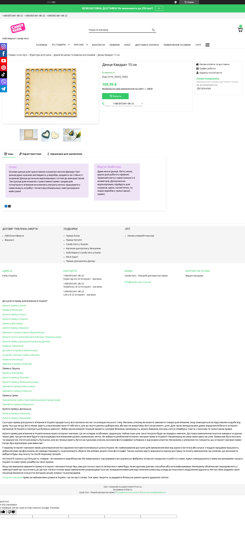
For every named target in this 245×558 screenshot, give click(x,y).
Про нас (79, 44)
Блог (127, 44)
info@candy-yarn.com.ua (137, 282)
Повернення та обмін (177, 44)
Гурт (198, 44)
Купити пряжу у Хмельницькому (20, 382)
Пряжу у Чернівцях (12, 373)
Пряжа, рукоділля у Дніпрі (80, 261)
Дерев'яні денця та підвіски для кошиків (74, 55)
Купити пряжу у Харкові (15, 327)
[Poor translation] (11, 512)
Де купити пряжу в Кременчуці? (20, 350)
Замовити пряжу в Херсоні (17, 391)
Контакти (98, 44)
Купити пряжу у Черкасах (16, 413)
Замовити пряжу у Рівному (17, 363)
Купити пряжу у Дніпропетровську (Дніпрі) (26, 341)
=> (159, 8)
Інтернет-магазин (12, 477)
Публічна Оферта (14, 235)
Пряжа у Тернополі (12, 345)
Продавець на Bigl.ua (122, 490)
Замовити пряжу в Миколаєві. (18, 386)
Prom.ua (138, 487)
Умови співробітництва (140, 235)
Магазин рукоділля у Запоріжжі (83, 248)
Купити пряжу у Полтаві (15, 377)
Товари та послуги (17, 55)
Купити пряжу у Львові (15, 319)
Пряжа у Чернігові (12, 309)
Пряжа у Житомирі (12, 323)
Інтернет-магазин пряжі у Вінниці (21, 355)
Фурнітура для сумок (40, 55)
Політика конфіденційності (153, 492)
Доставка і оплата (147, 44)
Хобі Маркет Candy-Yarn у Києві (83, 252)
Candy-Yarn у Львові (77, 244)
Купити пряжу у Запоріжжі (16, 418)
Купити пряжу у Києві (14, 305)
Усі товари (59, 44)
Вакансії (9, 240)
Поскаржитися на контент (128, 492)
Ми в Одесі (72, 256)
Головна (41, 44)
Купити (117, 96)
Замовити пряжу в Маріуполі (18, 404)
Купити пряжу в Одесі (14, 314)
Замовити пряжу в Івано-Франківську (23, 332)
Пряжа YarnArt (74, 240)
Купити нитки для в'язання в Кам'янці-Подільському (31, 337)
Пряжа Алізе (73, 235)
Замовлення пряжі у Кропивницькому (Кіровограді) (31, 400)
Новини (114, 44)
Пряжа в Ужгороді (12, 359)
